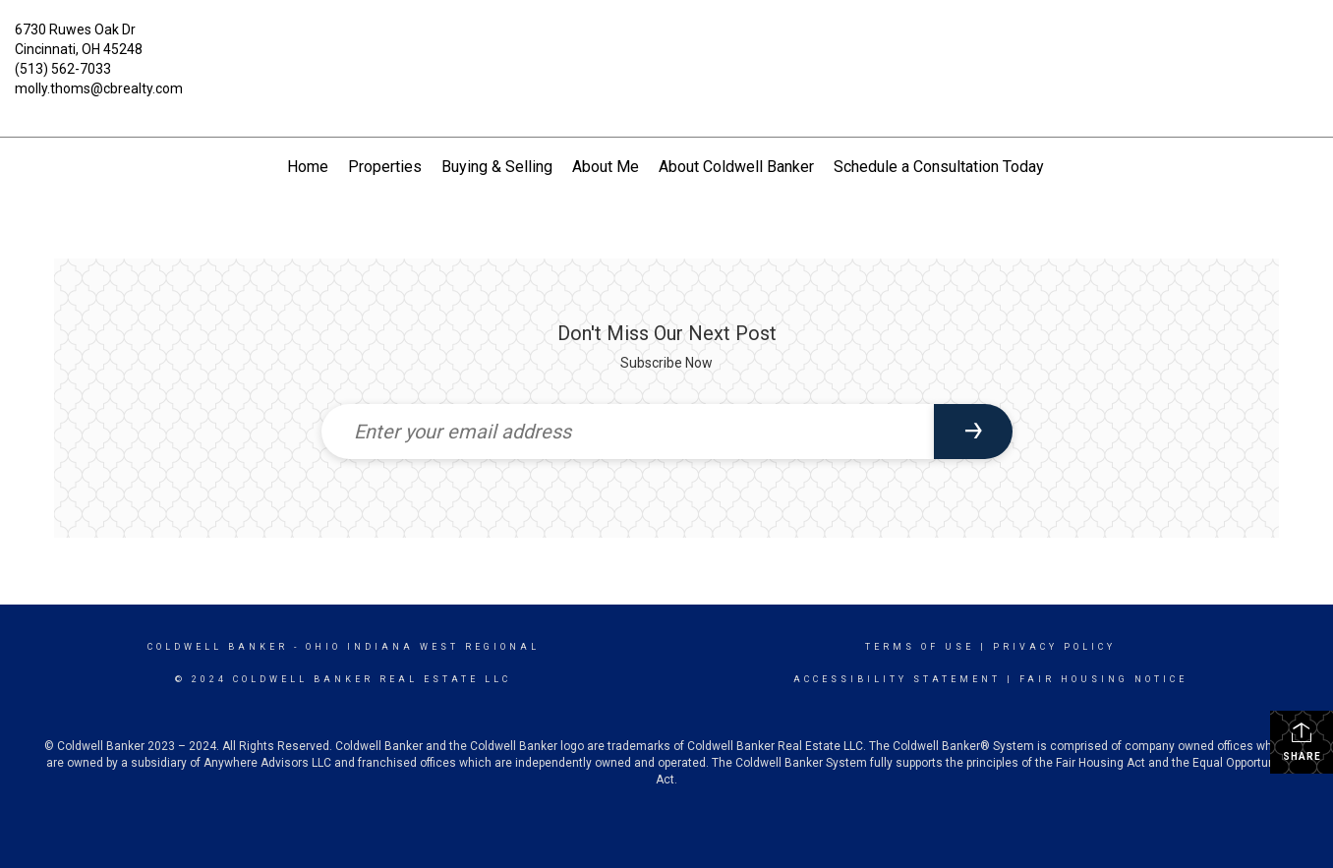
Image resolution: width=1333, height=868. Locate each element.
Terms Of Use (919, 647)
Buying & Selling (496, 166)
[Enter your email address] (627, 431)
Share (1302, 741)
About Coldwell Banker (736, 166)
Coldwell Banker (217, 647)
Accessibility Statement (897, 679)
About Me (605, 166)
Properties (385, 166)
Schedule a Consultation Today (939, 166)
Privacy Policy (1054, 647)
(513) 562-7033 (63, 69)
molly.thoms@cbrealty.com (99, 88)
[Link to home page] (666, 44)
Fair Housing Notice (1103, 679)
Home (307, 166)
